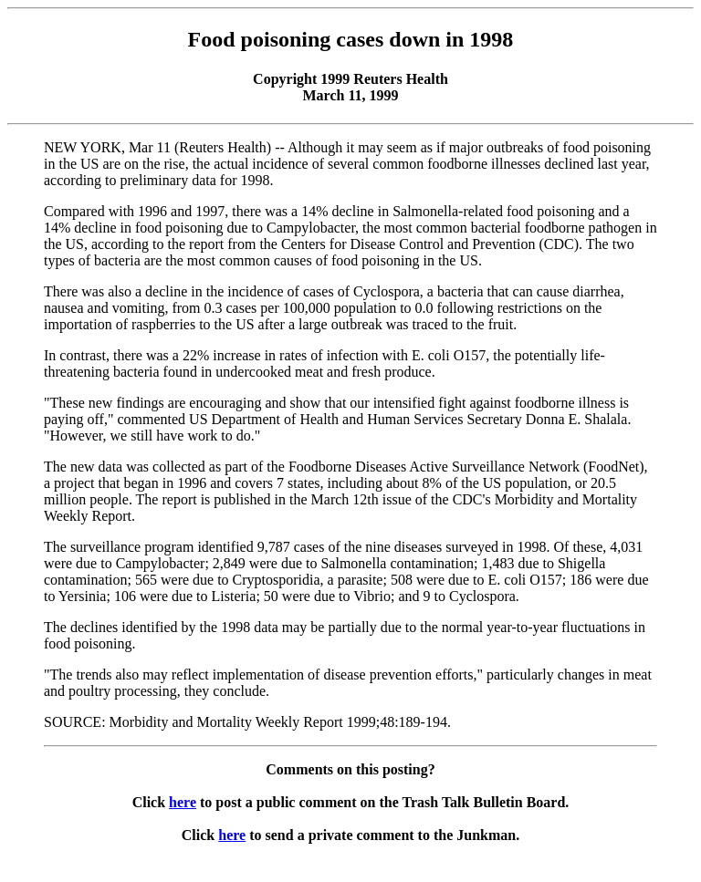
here (182, 802)
